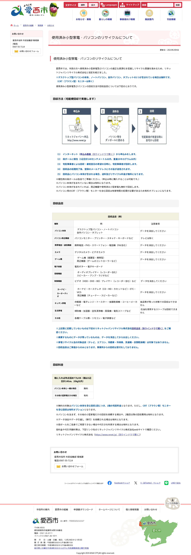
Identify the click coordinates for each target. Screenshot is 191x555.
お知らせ (50, 25)
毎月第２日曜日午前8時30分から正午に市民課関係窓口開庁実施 (61, 548)
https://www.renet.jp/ (117, 434)
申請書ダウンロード (83, 509)
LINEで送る (172, 483)
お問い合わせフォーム (70, 466)
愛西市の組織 (28, 25)
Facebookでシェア (119, 483)
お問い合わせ (150, 509)
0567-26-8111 (46, 533)
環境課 (40, 25)
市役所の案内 (42, 509)
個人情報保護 (132, 509)
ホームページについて (109, 509)
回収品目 (148, 328)
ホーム (14, 25)
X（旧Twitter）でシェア (147, 483)
